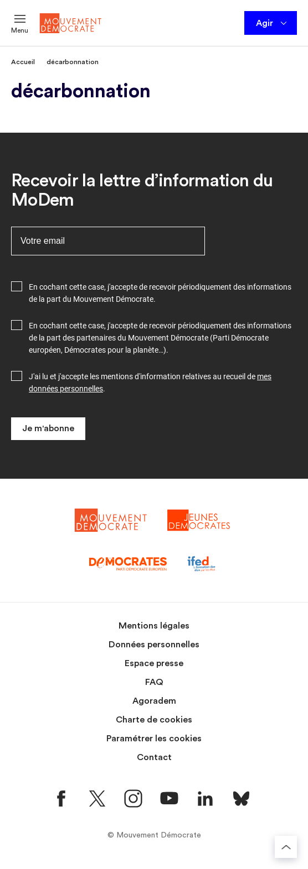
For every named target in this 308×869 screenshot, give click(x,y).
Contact (154, 757)
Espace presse (154, 663)
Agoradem (154, 701)
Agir (272, 23)
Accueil (23, 62)
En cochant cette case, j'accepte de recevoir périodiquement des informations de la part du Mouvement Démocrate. (160, 292)
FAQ (154, 682)
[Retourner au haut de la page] (286, 847)
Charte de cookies (154, 719)
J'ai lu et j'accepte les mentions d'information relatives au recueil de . (150, 382)
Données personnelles (154, 644)
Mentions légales (154, 625)
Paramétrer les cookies (154, 738)
